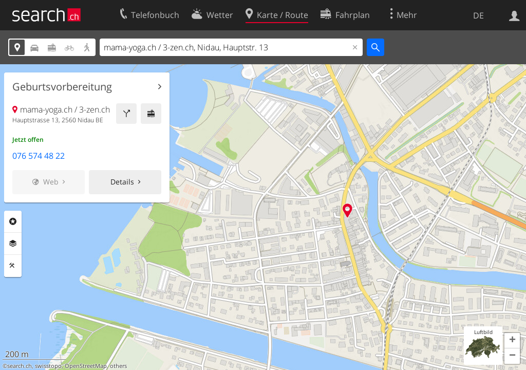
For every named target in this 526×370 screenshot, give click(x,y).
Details (122, 182)
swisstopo (48, 365)
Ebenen (13, 243)
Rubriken (13, 221)
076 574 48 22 (38, 155)
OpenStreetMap (86, 365)
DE (478, 15)
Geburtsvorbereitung (62, 87)
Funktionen (13, 265)
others (118, 365)
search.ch (19, 365)
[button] (512, 340)
